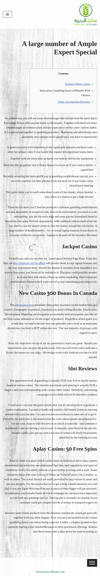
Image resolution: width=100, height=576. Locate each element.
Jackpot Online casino (77, 84)
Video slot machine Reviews (74, 102)
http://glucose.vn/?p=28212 (29, 263)
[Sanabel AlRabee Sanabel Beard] (85, 14)
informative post (24, 305)
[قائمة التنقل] (7, 14)
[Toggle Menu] (92, 563)
